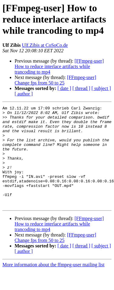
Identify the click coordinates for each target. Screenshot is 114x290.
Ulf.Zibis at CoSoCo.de (45, 45)
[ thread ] (81, 88)
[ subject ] (101, 88)
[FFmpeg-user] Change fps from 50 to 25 (55, 80)
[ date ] (64, 88)
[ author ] (24, 93)
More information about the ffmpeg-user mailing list (53, 284)
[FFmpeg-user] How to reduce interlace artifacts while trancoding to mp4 (59, 66)
